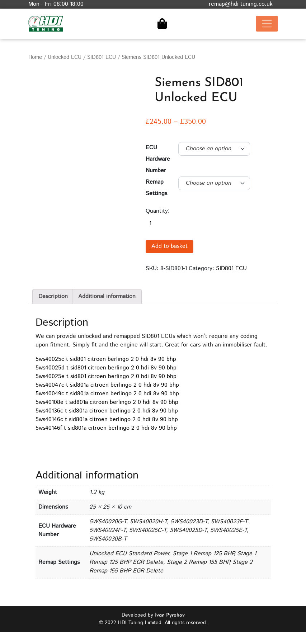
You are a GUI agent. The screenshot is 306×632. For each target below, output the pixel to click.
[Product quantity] (186, 223)
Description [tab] (53, 296)
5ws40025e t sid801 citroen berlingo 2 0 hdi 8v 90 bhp (106, 376)
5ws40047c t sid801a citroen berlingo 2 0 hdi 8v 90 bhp (107, 385)
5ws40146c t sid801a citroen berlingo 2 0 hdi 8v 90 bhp (107, 419)
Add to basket (169, 246)
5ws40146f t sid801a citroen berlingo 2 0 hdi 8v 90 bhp (106, 428)
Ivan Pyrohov (170, 615)
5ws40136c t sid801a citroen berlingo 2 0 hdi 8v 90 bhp (107, 411)
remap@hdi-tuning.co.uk (241, 4)
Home (35, 57)
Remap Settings (156, 188)
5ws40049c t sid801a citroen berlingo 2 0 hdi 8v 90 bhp (107, 394)
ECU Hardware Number (158, 159)
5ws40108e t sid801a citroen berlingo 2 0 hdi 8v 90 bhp (107, 402)
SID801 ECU (101, 57)
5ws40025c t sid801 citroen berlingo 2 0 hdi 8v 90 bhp (106, 359)
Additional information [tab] (107, 296)
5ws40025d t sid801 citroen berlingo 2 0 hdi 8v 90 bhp (106, 368)
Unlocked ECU (64, 57)
